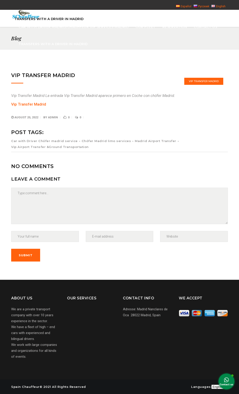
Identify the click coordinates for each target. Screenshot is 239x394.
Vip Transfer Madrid (204, 81)
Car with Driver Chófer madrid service (44, 141)
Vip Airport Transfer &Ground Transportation (50, 147)
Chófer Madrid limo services (106, 141)
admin (53, 117)
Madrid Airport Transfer (155, 141)
